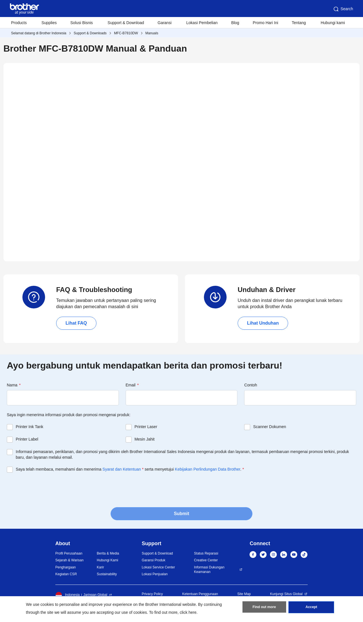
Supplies (49, 22)
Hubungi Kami (107, 560)
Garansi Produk (153, 560)
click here (188, 612)
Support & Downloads (90, 33)
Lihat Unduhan (263, 323)
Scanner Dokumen (269, 426)
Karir (100, 567)
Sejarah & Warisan (69, 560)
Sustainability (107, 574)
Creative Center (206, 560)
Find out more (264, 608)
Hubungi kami (333, 22)
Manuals (151, 33)
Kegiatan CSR (66, 574)
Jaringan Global (95, 595)
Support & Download (125, 22)
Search (343, 9)
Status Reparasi (206, 553)
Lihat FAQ (76, 323)
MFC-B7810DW (126, 33)
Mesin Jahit (144, 439)
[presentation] (50, 489)
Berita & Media (108, 553)
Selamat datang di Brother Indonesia (38, 33)
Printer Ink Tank (29, 426)
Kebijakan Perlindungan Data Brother (207, 469)
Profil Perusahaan (68, 553)
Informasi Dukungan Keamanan (209, 569)
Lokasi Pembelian (202, 22)
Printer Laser (145, 426)
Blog (235, 22)
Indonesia (67, 595)
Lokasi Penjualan (155, 574)
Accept (311, 608)
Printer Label (27, 439)
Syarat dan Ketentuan (121, 469)
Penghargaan (65, 567)
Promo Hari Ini (265, 22)
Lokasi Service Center (158, 567)
